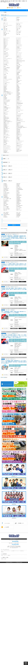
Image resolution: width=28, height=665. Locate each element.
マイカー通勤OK (6, 206)
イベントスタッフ (6, 111)
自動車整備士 (5, 127)
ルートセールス (5, 80)
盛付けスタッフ (5, 48)
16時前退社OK (5, 189)
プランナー (5, 81)
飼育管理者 (5, 151)
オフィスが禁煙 (5, 207)
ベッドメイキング (6, 105)
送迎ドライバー (5, 136)
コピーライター (5, 65)
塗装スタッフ (5, 129)
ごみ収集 (5, 104)
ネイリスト (5, 75)
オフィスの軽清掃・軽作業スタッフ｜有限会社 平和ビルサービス (12, 357)
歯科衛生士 (5, 88)
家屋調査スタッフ (6, 126)
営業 (4, 27)
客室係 (4, 51)
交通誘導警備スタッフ (6, 107)
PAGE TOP (26, 663)
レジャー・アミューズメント (7, 25)
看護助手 (5, 87)
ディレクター (5, 59)
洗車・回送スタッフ (6, 137)
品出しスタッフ (5, 40)
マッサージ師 (5, 73)
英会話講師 (5, 64)
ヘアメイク (5, 72)
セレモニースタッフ (6, 145)
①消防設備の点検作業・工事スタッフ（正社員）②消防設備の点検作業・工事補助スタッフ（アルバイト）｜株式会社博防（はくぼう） (14, 232)
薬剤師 (4, 90)
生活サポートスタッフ (6, 99)
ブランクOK (5, 199)
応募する (22, 257)
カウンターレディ (6, 49)
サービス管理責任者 (6, 67)
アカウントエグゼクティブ (7, 58)
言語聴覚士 (5, 98)
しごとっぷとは (7, 523)
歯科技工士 (5, 89)
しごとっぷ (14, 5)
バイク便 (5, 138)
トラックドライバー (6, 135)
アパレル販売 (5, 52)
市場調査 (5, 110)
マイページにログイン (8, 384)
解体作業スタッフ (6, 130)
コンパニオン (5, 50)
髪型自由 (5, 205)
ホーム (2, 12)
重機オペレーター (6, 122)
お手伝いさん (5, 150)
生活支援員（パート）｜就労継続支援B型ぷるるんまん (11, 260)
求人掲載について (21, 523)
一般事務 (5, 83)
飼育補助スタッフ (6, 152)
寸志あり (5, 191)
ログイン (20, 7)
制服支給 (5, 203)
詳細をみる (14, 257)
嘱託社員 (5, 20)
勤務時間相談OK (6, 197)
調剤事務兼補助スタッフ (7, 91)
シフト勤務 (5, 187)
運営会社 (2, 551)
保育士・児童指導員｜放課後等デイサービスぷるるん (10, 308)
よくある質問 (6, 527)
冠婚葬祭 (5, 34)
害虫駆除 (5, 106)
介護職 (4, 96)
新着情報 (5, 183)
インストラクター (6, 55)
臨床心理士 (5, 95)
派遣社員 (5, 19)
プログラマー (5, 114)
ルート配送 (5, 143)
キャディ (5, 57)
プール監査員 (5, 56)
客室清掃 (5, 103)
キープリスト (15, 7)
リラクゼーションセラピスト (7, 79)
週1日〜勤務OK (5, 190)
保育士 (4, 66)
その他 (4, 35)
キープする (5, 257)
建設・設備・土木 (6, 33)
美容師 (4, 74)
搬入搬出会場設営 (6, 118)
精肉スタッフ (5, 42)
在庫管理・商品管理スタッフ (7, 121)
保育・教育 (5, 26)
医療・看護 (5, 28)
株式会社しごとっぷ (13, 562)
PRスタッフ (5, 112)
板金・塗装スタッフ (6, 128)
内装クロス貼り (5, 134)
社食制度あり (5, 196)
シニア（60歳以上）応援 (7, 198)
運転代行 (5, 144)
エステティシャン (6, 71)
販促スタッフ (5, 113)
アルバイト (5, 18)
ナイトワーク (5, 24)
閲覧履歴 (9, 7)
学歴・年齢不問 (5, 212)
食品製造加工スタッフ (6, 120)
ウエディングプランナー (7, 146)
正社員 (4, 17)
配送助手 (5, 142)
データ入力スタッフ (6, 82)
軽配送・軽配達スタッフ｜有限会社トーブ (8, 331)
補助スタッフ (5, 119)
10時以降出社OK (6, 188)
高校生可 (5, 215)
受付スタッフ (5, 41)
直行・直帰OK (5, 204)
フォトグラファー (6, 63)
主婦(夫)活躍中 (5, 213)
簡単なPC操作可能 (6, 214)
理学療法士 (5, 97)
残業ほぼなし (5, 195)
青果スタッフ (5, 43)
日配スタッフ (5, 44)
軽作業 (4, 32)
